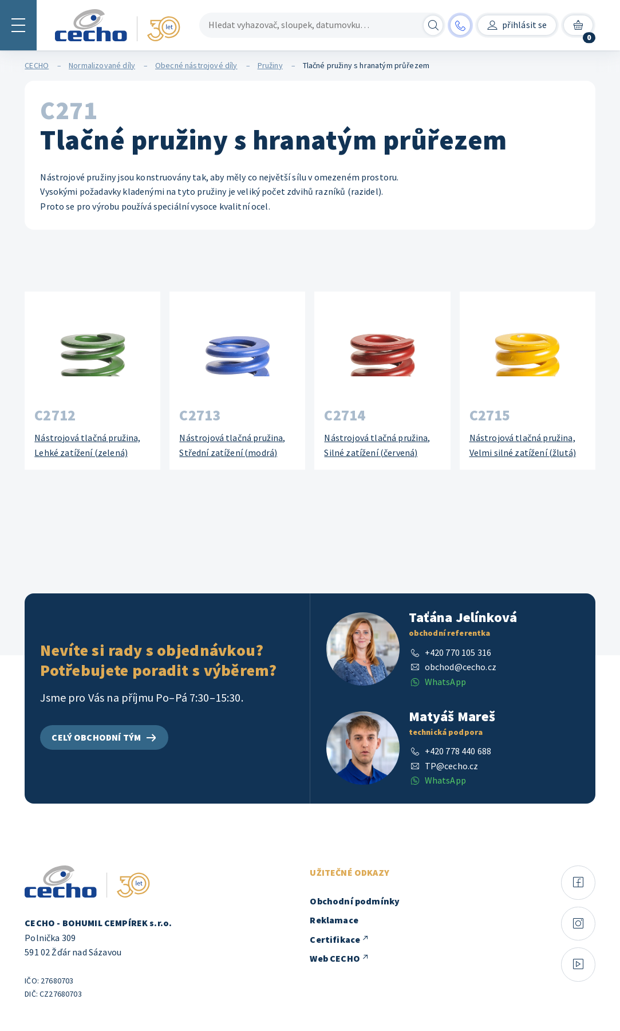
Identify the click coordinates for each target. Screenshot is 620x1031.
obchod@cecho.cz (460, 666)
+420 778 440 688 (458, 751)
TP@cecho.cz (452, 766)
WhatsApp (445, 681)
